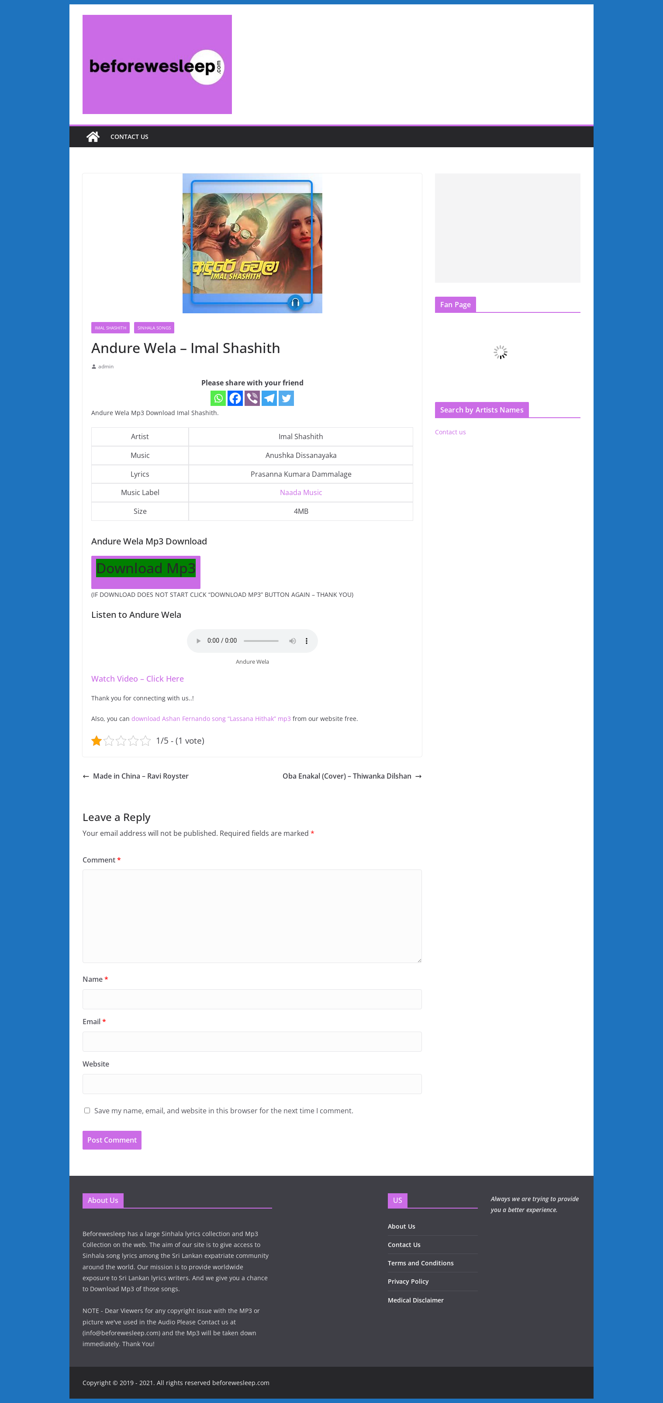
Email (94, 1021)
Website (96, 1064)
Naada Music (301, 492)
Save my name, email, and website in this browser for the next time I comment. (223, 1110)
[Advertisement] (507, 228)
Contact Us (404, 1244)
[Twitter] (286, 398)
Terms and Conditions (421, 1263)
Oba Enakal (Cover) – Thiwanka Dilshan (352, 776)
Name (95, 979)
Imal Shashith (110, 328)
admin (106, 366)
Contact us (129, 136)
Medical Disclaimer (416, 1300)
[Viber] (252, 398)
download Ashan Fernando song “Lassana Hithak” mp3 (211, 718)
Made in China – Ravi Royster (136, 776)
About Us (401, 1226)
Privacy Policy (408, 1281)
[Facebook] (235, 398)
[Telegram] (269, 398)
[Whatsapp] (218, 398)
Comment (102, 860)
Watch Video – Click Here (137, 678)
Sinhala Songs (154, 328)
